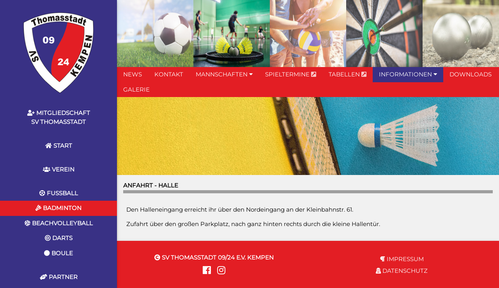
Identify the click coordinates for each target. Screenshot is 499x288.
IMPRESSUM (402, 259)
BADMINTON (58, 208)
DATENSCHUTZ (402, 270)
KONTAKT (168, 74)
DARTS (59, 238)
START (58, 145)
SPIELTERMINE (290, 74)
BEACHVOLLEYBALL (59, 223)
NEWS (132, 74)
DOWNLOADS (470, 74)
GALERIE (136, 89)
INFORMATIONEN (408, 74)
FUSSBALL (58, 193)
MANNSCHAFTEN (224, 74)
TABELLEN (347, 74)
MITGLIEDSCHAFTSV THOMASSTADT (58, 117)
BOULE (58, 253)
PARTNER (59, 277)
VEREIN (58, 169)
